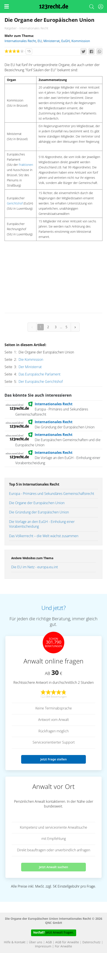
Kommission (80, 41)
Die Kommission (31, 359)
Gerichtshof (15, 203)
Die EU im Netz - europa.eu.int (34, 567)
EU (40, 41)
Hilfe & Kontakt (14, 942)
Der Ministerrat (30, 367)
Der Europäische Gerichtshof (41, 381)
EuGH (65, 41)
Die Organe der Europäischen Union (37, 503)
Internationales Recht (20, 41)
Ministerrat (51, 41)
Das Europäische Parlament (39, 374)
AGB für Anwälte (67, 942)
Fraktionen (26, 164)
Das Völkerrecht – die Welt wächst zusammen (43, 536)
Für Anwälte (63, 946)
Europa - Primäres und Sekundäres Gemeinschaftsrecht (51, 493)
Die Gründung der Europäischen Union (39, 512)
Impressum (43, 946)
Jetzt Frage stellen (53, 759)
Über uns (35, 942)
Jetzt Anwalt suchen (53, 867)
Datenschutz (91, 942)
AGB (49, 942)
